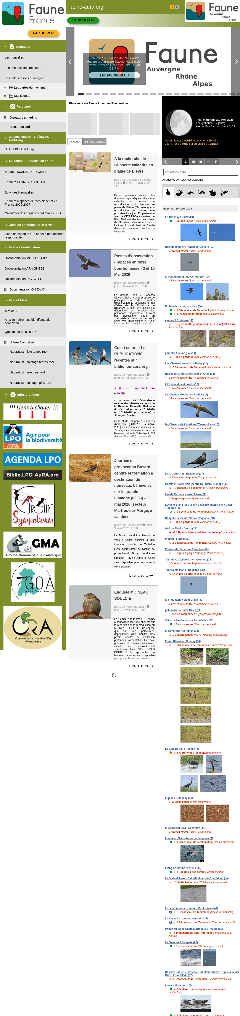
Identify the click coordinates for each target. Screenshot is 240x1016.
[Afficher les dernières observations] (182, 179)
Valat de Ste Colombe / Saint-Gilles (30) (189, 620)
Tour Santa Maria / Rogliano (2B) (185, 570)
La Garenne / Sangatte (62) (181, 942)
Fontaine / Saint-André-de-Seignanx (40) (189, 838)
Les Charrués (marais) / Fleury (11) (186, 363)
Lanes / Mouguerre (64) (179, 985)
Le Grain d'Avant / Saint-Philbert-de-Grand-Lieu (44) (197, 878)
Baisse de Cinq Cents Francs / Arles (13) (190, 373)
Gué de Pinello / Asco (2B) (181, 528)
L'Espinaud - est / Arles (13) (182, 384)
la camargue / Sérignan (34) (182, 630)
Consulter (82, 20)
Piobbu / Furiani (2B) (177, 538)
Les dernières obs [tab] (175, 172)
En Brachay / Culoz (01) (179, 217)
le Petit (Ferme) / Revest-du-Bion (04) (188, 276)
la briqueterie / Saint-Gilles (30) (184, 599)
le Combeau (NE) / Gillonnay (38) (185, 827)
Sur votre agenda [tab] (95, 141)
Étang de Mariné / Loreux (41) (183, 868)
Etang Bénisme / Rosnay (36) (183, 641)
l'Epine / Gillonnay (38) (179, 798)
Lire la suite (141, 239)
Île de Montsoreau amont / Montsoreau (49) (191, 908)
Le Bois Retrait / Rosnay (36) (182, 748)
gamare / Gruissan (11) (179, 320)
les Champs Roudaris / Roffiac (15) (186, 394)
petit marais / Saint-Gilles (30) (183, 610)
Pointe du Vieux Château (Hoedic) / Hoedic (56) (194, 928)
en (177, 7)
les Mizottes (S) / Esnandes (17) (184, 473)
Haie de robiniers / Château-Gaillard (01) (189, 246)
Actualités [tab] (75, 141)
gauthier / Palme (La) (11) (180, 353)
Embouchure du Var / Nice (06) (184, 306)
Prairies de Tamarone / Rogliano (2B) (187, 549)
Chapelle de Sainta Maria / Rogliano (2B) (190, 518)
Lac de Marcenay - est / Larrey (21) (186, 494)
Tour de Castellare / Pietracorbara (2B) (188, 559)
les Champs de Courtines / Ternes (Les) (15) (192, 424)
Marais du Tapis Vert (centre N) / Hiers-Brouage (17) (197, 484)
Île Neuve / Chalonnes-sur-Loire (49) (187, 918)
